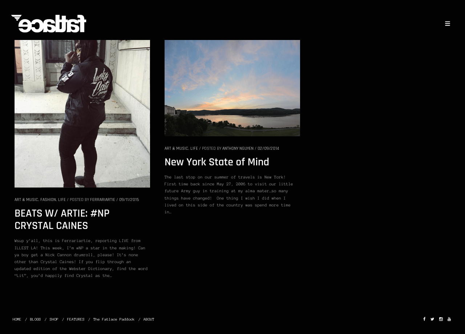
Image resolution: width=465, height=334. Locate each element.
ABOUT (148, 319)
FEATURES (76, 319)
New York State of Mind (217, 162)
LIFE (62, 199)
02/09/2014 (268, 148)
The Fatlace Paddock (114, 319)
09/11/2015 (129, 199)
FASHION (48, 199)
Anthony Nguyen (238, 148)
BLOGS (35, 319)
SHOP (54, 319)
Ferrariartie (102, 199)
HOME (17, 319)
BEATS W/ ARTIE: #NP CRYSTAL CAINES (62, 220)
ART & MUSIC (26, 199)
